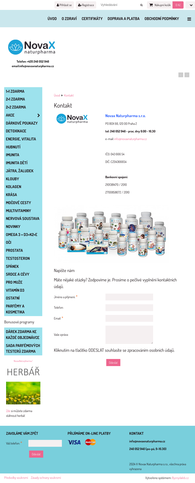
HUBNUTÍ (13, 146)
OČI (8, 242)
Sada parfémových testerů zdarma (23, 348)
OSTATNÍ (13, 297)
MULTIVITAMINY (18, 210)
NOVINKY (13, 226)
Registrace (86, 5)
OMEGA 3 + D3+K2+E (21, 234)
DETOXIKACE (16, 130)
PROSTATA (14, 250)
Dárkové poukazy (22, 123)
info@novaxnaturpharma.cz (130, 139)
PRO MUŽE (14, 282)
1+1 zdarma (15, 91)
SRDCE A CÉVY (17, 274)
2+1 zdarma (15, 99)
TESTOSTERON (18, 258)
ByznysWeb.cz (180, 478)
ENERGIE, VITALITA (21, 138)
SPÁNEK (12, 266)
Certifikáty (92, 18)
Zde (8, 411)
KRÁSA (11, 194)
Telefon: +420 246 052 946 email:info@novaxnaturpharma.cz (33, 64)
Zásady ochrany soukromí (46, 478)
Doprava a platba (124, 18)
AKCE (24, 115)
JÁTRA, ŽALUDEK (19, 170)
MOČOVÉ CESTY (18, 202)
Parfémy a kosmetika (15, 308)
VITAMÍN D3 (15, 290)
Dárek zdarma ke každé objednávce (22, 334)
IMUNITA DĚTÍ (16, 162)
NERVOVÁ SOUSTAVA (22, 218)
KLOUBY (12, 178)
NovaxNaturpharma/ (23, 360)
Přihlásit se (64, 5)
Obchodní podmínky (162, 18)
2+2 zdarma (16, 107)
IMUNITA (12, 154)
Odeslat (113, 363)
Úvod (52, 18)
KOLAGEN (13, 186)
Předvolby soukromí (16, 478)
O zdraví (69, 18)
